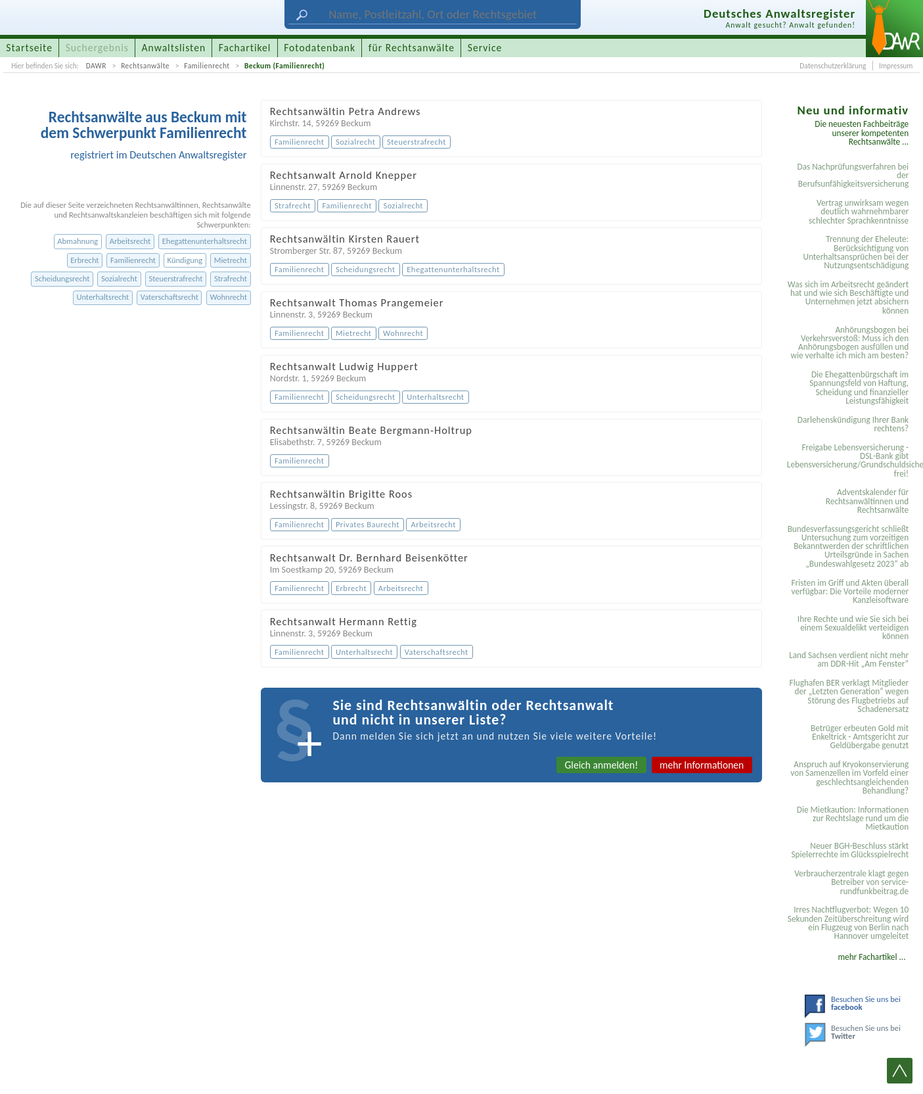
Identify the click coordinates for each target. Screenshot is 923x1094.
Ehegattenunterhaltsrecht (204, 241)
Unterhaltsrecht (102, 297)
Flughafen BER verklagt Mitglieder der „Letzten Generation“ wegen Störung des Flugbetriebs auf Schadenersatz (849, 696)
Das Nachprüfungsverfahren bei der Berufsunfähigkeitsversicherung (853, 175)
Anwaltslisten (174, 47)
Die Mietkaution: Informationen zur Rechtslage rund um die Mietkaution (853, 818)
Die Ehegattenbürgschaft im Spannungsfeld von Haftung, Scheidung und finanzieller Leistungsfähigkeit (859, 387)
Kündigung (185, 260)
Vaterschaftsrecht (169, 297)
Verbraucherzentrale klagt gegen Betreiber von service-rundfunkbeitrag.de (851, 882)
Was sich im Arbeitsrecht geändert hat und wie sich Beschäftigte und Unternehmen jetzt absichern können (848, 297)
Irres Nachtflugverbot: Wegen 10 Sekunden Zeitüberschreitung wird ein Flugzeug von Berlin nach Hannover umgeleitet (848, 922)
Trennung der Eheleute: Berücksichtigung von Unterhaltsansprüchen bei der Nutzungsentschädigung (856, 252)
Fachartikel (245, 47)
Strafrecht (230, 278)
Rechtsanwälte (145, 65)
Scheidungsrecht (62, 278)
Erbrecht (84, 260)
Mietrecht (230, 260)
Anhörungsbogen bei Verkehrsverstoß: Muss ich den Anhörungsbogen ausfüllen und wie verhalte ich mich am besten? (849, 343)
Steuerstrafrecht (176, 278)
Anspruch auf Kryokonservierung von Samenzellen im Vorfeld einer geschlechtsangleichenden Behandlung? (849, 777)
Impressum (895, 65)
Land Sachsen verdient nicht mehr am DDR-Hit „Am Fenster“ (849, 659)
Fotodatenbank (319, 47)
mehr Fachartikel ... (871, 957)
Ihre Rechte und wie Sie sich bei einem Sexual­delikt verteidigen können (853, 627)
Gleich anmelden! (602, 765)
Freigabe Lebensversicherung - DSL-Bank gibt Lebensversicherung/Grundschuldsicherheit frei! (850, 460)
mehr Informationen (702, 765)
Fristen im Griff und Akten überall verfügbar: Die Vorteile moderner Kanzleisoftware (850, 591)
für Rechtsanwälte (412, 47)
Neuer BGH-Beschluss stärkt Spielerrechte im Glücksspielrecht (850, 850)
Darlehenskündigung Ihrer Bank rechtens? (853, 424)
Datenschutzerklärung (832, 65)
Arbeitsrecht (130, 241)
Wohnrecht (228, 297)
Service (485, 47)
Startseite (29, 47)
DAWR (96, 65)
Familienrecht (206, 65)
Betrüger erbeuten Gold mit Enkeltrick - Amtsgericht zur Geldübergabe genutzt (860, 737)
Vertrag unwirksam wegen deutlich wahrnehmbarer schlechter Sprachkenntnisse (859, 211)
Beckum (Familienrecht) (284, 65)
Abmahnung (77, 241)
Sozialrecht (119, 278)
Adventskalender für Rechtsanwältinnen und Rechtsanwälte (867, 501)
